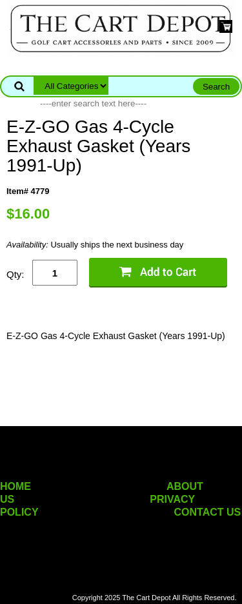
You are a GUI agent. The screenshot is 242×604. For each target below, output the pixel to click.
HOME (15, 486)
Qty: (15, 274)
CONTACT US (207, 512)
